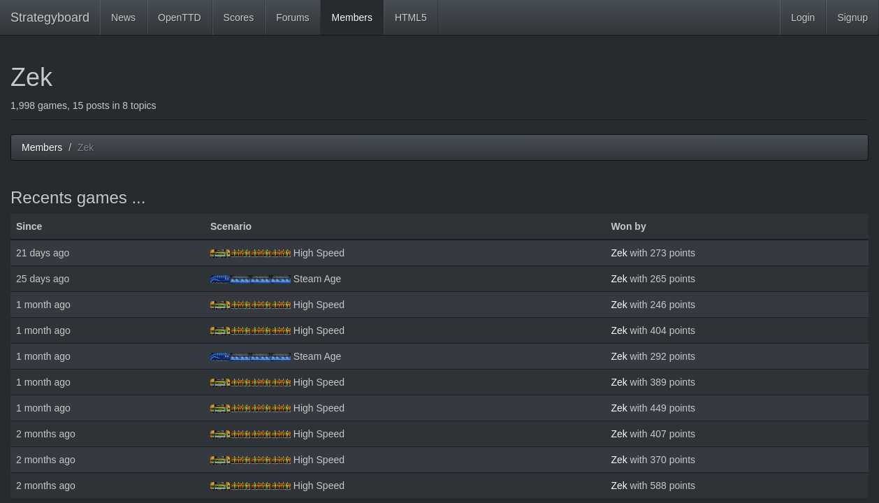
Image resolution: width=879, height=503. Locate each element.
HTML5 (411, 17)
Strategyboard (49, 17)
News (123, 17)
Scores (239, 17)
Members (352, 17)
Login (803, 17)
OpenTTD (179, 17)
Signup (852, 17)
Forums (292, 17)
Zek (619, 252)
